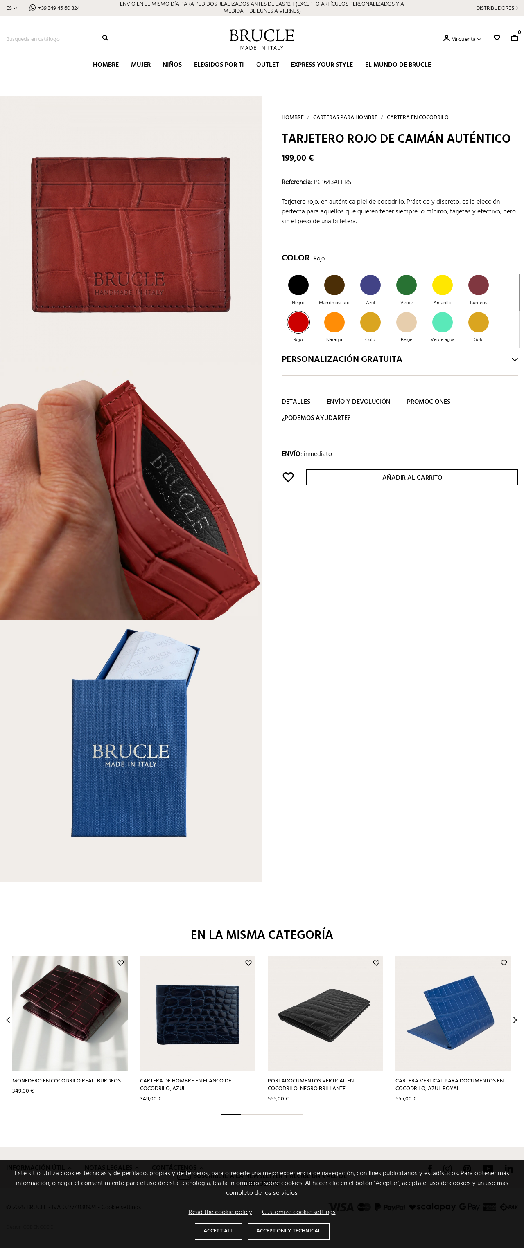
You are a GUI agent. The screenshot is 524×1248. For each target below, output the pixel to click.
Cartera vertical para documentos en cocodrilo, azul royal (449, 1084)
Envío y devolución (359, 402)
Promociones (428, 402)
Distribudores (495, 8)
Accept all (218, 1231)
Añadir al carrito (412, 478)
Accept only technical (288, 1231)
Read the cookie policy (220, 1212)
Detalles (296, 402)
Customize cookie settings (299, 1212)
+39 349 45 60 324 (59, 8)
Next (515, 1020)
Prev (8, 1020)
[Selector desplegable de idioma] (11, 8)
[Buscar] (57, 39)
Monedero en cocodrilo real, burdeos (66, 1081)
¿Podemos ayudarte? (316, 418)
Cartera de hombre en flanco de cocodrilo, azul (185, 1084)
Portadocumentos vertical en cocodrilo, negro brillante (311, 1084)
